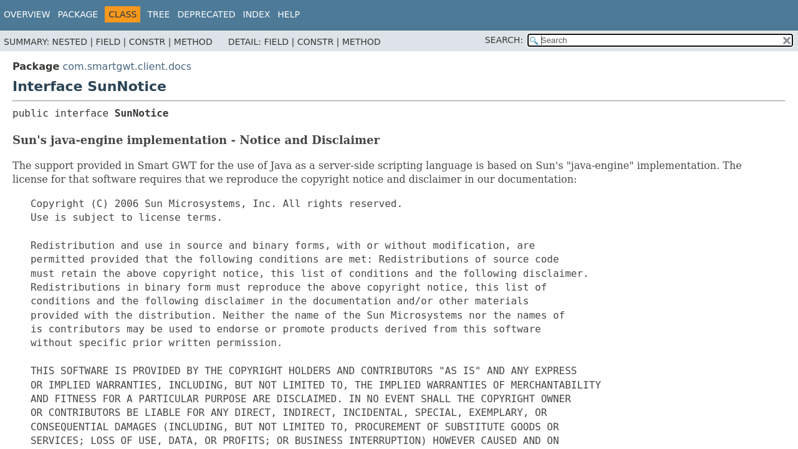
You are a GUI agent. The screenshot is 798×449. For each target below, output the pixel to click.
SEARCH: (504, 40)
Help (288, 14)
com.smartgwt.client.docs (126, 66)
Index (257, 14)
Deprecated (206, 14)
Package (78, 14)
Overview (27, 14)
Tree (158, 14)
